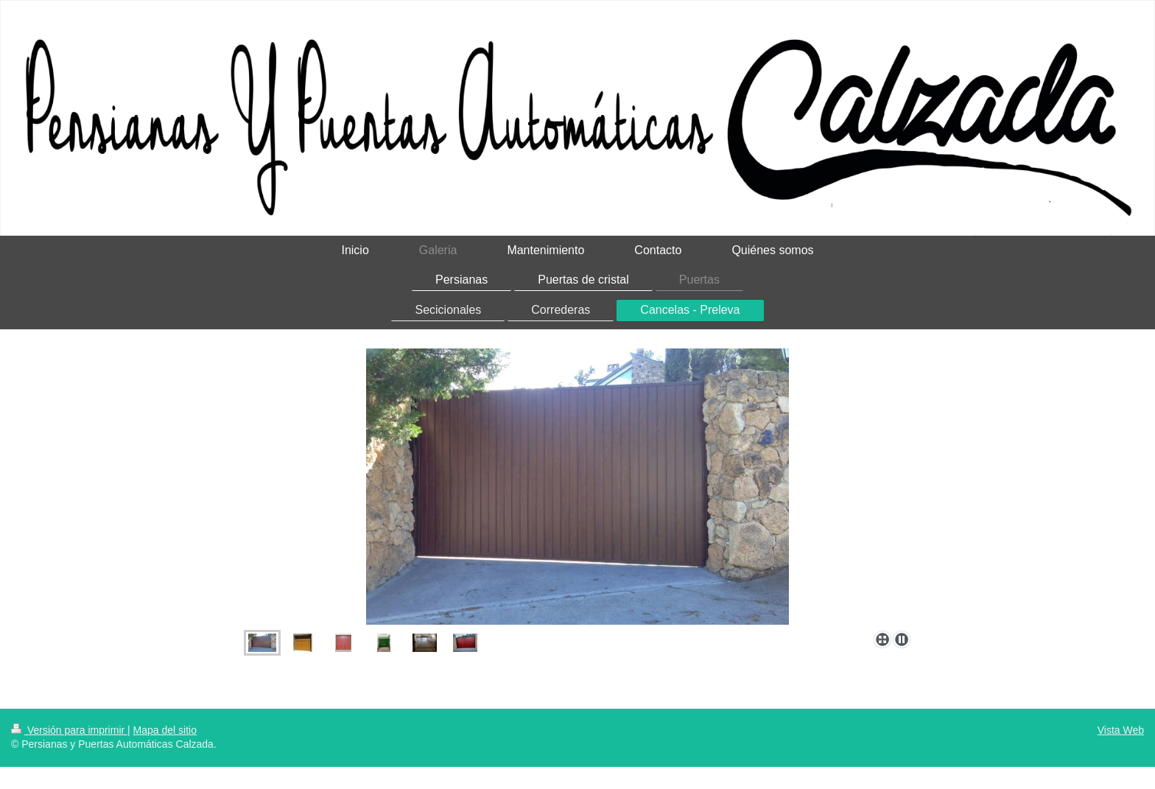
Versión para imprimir (69, 730)
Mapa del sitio (165, 730)
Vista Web (1121, 730)
